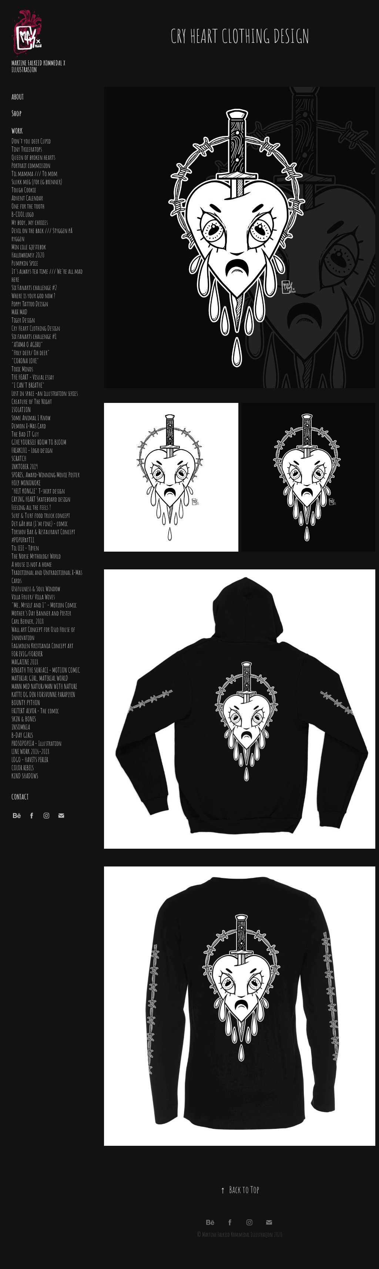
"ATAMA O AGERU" (27, 344)
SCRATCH (18, 458)
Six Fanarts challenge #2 (34, 287)
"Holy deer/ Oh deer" (30, 352)
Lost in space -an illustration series (44, 392)
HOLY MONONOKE (25, 482)
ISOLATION (21, 409)
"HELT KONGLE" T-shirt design (38, 490)
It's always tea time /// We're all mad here (47, 274)
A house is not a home (31, 563)
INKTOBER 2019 (24, 466)
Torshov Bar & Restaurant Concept (43, 531)
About (17, 96)
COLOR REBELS (22, 767)
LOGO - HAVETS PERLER (29, 759)
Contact (19, 796)
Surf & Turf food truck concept (40, 515)
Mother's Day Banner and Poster (41, 612)
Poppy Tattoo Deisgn (29, 303)
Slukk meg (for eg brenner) (36, 181)
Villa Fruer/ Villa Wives (33, 596)
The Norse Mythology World (36, 555)
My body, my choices (29, 222)
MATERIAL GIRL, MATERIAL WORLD (39, 677)
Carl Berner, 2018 (27, 620)
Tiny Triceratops (26, 148)
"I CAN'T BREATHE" (27, 384)
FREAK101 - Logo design (32, 449)
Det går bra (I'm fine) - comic (39, 523)
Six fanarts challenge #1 (34, 335)
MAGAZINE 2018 (24, 661)
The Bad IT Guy (25, 433)
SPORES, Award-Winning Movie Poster (45, 474)
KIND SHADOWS (24, 775)
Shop (16, 112)
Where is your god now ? (33, 295)
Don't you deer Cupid (31, 140)
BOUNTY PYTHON (25, 702)
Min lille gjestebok (28, 246)
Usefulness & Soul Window (35, 588)
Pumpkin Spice (24, 262)
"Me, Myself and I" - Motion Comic (44, 604)
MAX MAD (19, 311)
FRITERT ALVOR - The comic (35, 710)
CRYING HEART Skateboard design (40, 498)
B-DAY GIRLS (22, 734)
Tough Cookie (23, 189)
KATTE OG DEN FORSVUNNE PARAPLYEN (43, 694)
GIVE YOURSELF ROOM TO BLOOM (38, 441)
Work (17, 130)
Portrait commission (30, 165)
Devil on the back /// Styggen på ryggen (42, 234)
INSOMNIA (20, 726)
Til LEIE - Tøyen (25, 547)
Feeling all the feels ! (31, 506)
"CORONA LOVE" (25, 360)
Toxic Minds (22, 368)
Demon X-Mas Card (28, 425)
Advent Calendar (27, 197)
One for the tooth (27, 205)
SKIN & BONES (23, 718)
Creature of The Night (31, 401)
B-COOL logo (22, 213)
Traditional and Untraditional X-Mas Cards (46, 576)
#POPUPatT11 (22, 539)
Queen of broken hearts (33, 156)
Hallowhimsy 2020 (27, 254)
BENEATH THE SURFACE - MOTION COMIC (45, 669)
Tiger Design (23, 319)
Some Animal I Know (30, 417)
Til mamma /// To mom (34, 173)
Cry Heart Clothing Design (35, 327)
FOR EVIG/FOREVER (27, 653)
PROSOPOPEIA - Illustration (36, 742)
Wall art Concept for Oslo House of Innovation (43, 633)
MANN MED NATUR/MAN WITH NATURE (44, 685)
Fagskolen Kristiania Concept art (42, 645)
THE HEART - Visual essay (32, 376)
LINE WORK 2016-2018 (30, 751)
